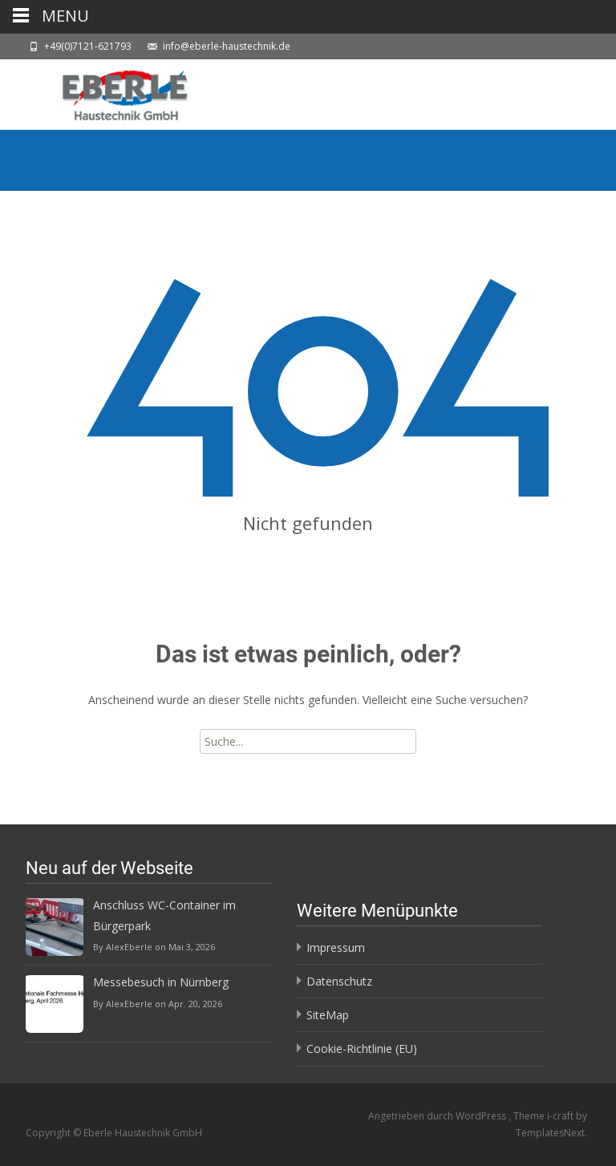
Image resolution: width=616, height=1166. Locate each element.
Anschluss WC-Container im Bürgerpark (164, 915)
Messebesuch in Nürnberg (161, 982)
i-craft (561, 1116)
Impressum (335, 947)
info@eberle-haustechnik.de (226, 46)
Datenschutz (339, 981)
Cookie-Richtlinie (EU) (361, 1048)
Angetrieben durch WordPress (438, 1116)
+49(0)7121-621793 (88, 46)
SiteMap (327, 1014)
